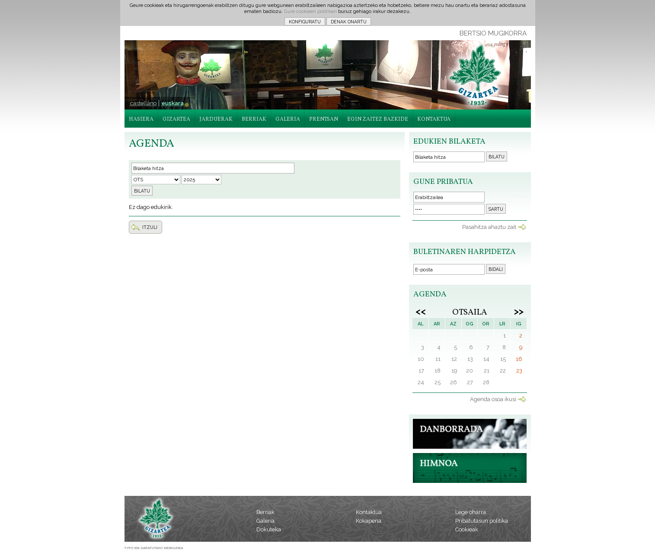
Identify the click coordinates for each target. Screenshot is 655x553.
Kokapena (368, 521)
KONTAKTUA (434, 119)
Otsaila (469, 312)
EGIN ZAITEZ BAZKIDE (377, 119)
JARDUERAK (216, 119)
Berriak (265, 512)
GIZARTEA (176, 119)
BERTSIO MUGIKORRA (493, 33)
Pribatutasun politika (481, 521)
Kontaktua (369, 512)
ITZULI (149, 227)
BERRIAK (254, 119)
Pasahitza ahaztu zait (489, 227)
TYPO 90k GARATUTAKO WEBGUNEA (154, 548)
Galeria (265, 521)
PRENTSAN (323, 119)
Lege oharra (470, 512)
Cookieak (466, 529)
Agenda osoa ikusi (493, 399)
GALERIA (287, 119)
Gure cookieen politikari (310, 11)
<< (420, 311)
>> (519, 311)
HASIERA (141, 119)
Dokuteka (268, 529)
